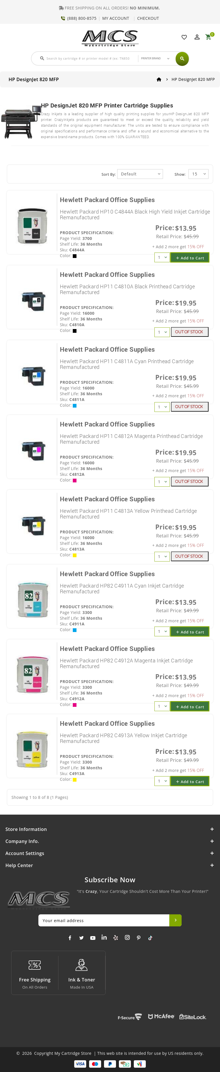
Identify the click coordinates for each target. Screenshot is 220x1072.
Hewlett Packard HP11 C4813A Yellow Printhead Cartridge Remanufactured (128, 513)
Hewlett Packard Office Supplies (107, 199)
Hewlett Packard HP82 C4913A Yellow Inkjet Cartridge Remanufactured (123, 738)
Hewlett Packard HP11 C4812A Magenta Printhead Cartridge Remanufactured (131, 439)
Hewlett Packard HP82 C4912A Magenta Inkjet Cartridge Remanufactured (126, 663)
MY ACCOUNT (115, 18)
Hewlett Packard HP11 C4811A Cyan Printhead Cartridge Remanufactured (127, 364)
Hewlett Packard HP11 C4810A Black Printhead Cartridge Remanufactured (127, 289)
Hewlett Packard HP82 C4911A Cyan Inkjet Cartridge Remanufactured (122, 588)
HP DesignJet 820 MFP (193, 79)
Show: (180, 174)
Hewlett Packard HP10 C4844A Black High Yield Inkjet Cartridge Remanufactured (135, 214)
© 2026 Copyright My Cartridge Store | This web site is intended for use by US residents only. (109, 1053)
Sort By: (109, 174)
